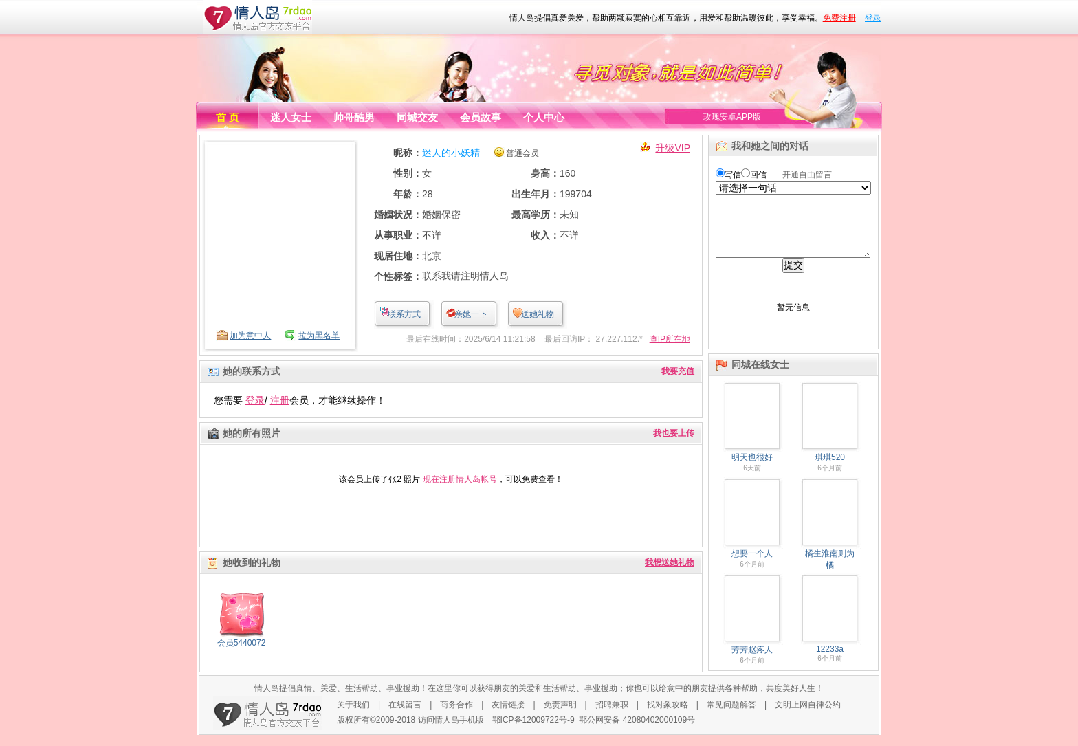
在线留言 (404, 716)
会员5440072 (241, 643)
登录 (873, 18)
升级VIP (672, 147)
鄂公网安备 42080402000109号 (637, 731)
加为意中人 (250, 335)
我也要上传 (673, 433)
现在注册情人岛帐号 (460, 479)
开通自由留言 (807, 174)
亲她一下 (470, 314)
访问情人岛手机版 (451, 731)
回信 (758, 174)
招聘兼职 (611, 716)
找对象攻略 (667, 716)
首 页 (227, 117)
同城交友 (417, 117)
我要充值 (677, 371)
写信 (733, 174)
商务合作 (456, 716)
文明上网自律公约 (808, 716)
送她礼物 (537, 314)
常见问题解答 (731, 716)
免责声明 (560, 716)
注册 (279, 400)
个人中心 (543, 117)
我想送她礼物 (669, 562)
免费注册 (839, 18)
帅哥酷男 (354, 117)
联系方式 (404, 314)
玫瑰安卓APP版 (732, 117)
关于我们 (353, 716)
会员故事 (480, 117)
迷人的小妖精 (451, 152)
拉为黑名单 (319, 335)
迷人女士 (290, 117)
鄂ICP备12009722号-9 (533, 731)
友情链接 (508, 716)
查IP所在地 (670, 339)
